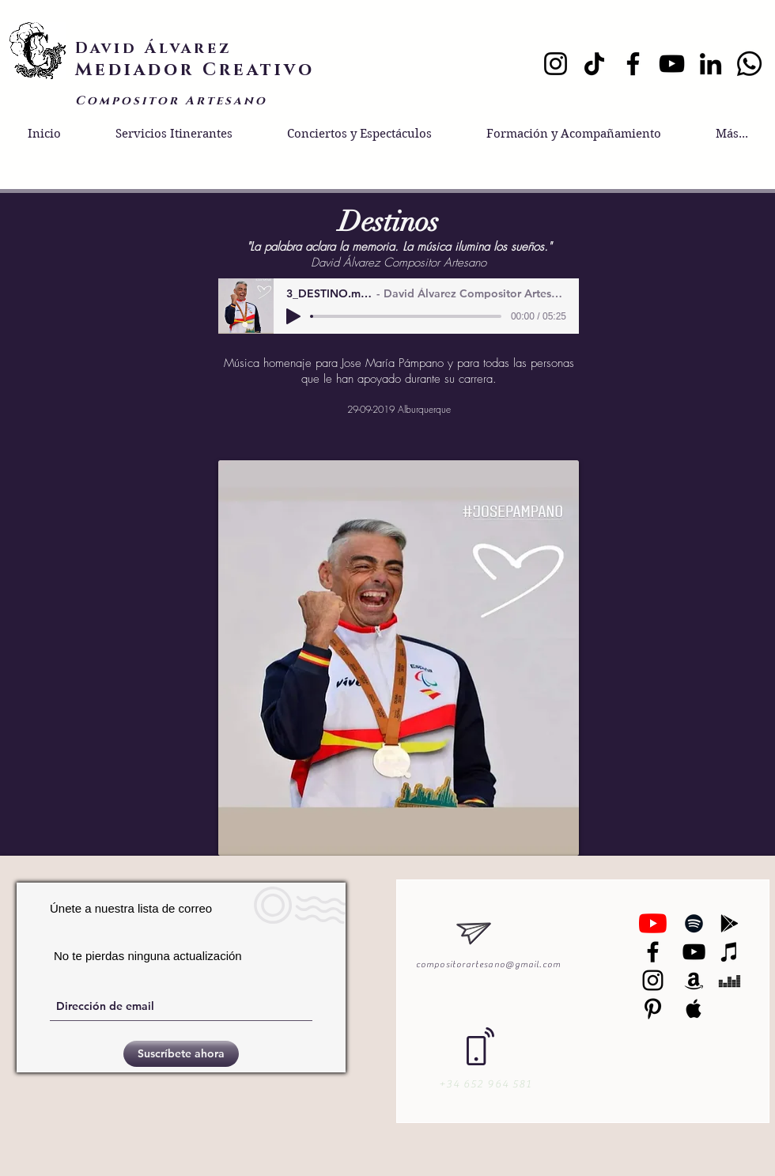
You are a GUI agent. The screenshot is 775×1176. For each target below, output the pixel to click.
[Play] (293, 316)
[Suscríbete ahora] (181, 1054)
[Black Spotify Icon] (694, 923)
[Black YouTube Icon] (694, 952)
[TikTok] (594, 63)
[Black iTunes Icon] (729, 952)
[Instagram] (555, 63)
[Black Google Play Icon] (729, 923)
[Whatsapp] (749, 63)
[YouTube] (671, 63)
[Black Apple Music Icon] (694, 1009)
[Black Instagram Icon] (653, 980)
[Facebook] (633, 63)
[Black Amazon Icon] (694, 980)
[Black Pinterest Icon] (653, 1009)
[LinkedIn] (710, 63)
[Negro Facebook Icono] (653, 952)
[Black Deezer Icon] (729, 980)
